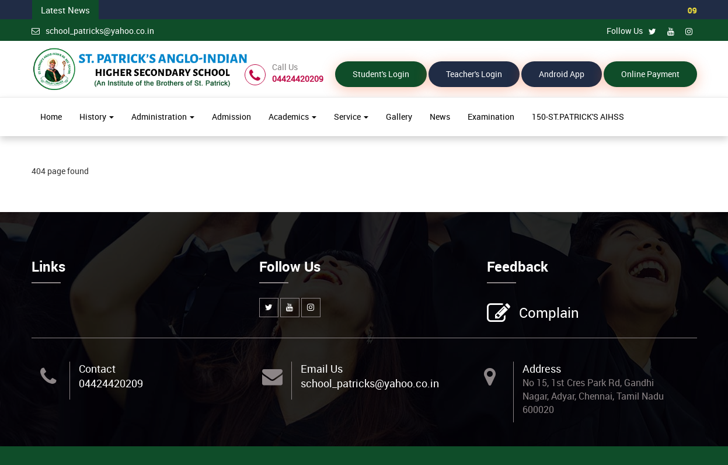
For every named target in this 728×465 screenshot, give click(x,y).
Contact (97, 368)
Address (542, 368)
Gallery (399, 116)
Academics (292, 116)
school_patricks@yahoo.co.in (93, 30)
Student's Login (381, 73)
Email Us (322, 368)
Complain (547, 313)
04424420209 (111, 383)
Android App (561, 73)
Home (51, 116)
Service (351, 116)
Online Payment (650, 73)
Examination (491, 116)
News (440, 116)
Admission (231, 116)
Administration (162, 116)
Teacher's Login (474, 73)
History (96, 116)
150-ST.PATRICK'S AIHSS (578, 116)
